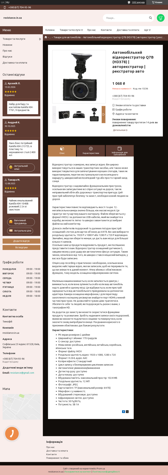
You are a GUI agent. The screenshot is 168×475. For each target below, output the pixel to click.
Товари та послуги (70, 30)
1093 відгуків (138, 2)
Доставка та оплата (128, 30)
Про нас (91, 30)
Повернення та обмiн (57, 458)
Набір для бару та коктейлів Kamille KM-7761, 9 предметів (21, 107)
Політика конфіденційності (106, 472)
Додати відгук (21, 241)
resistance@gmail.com (22, 372)
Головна (50, 30)
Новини (7, 44)
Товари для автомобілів (67, 37)
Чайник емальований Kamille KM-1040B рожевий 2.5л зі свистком (21, 205)
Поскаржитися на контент (78, 472)
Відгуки (7, 56)
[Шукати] (150, 18)
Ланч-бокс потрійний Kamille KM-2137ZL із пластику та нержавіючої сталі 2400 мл (22, 149)
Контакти (106, 30)
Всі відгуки (21, 247)
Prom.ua (101, 468)
